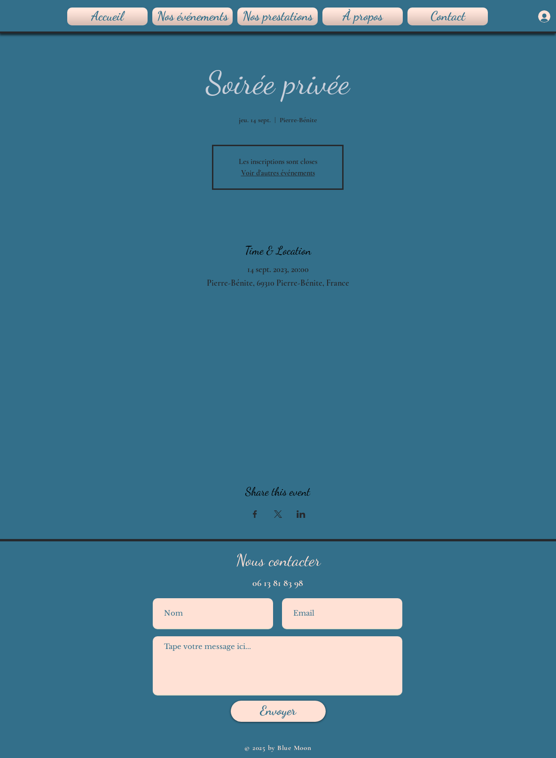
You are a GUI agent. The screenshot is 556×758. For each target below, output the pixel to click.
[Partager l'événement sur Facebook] (255, 514)
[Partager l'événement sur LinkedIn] (301, 514)
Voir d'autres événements (278, 173)
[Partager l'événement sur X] (278, 514)
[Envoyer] (278, 711)
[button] (277, 16)
